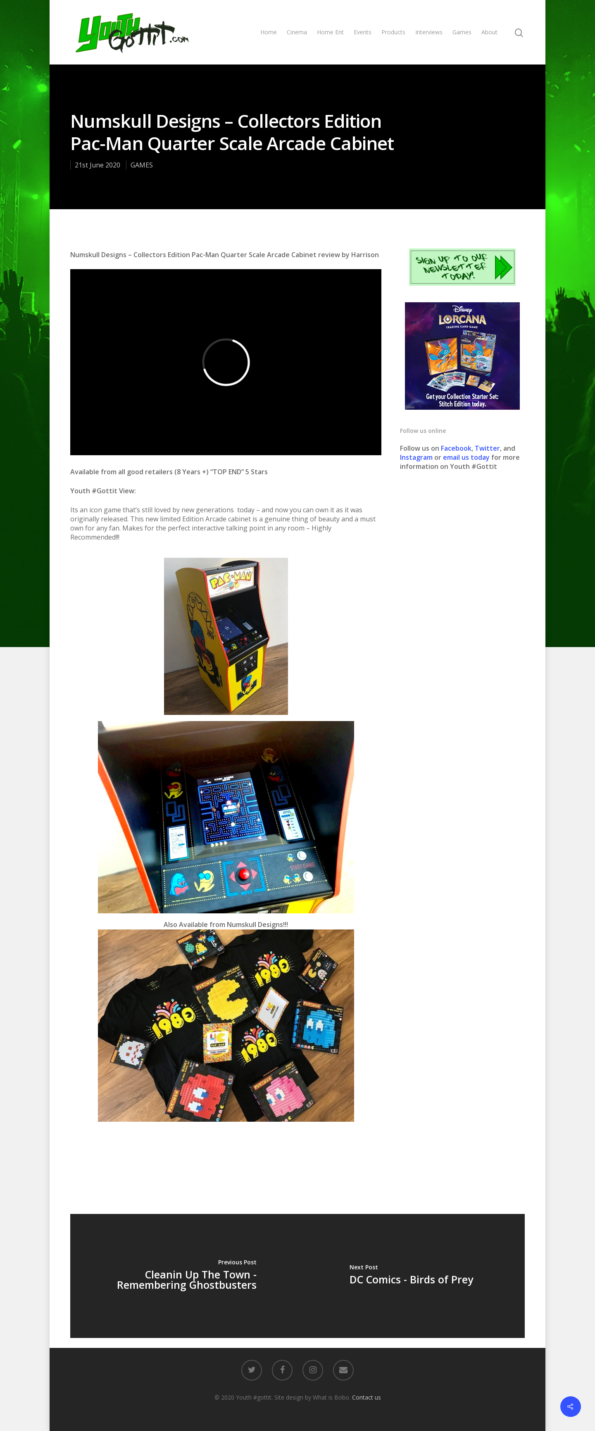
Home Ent (330, 32)
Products (393, 32)
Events (362, 32)
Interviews (429, 32)
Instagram (417, 457)
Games (461, 32)
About (489, 32)
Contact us (366, 1397)
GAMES (142, 165)
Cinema (297, 32)
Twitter (487, 448)
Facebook (456, 448)
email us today (466, 457)
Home (268, 32)
